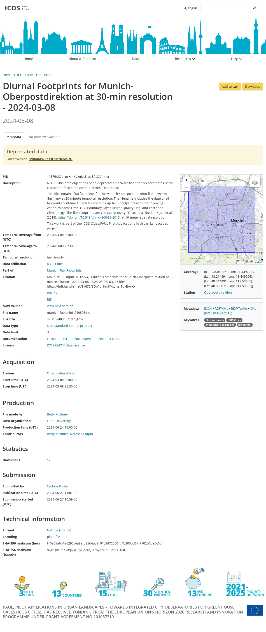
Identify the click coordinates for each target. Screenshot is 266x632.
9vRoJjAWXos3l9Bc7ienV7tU (50, 159)
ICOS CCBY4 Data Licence (66, 345)
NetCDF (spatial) (59, 530)
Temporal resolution (19, 257)
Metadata (14, 137)
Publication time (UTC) (20, 493)
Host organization (17, 421)
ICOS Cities (55, 264)
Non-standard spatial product (69, 325)
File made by (13, 414)
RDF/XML (222, 308)
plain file (53, 537)
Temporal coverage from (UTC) (22, 237)
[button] (185, 58)
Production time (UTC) (20, 427)
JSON (208, 308)
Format (8, 530)
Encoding (10, 537)
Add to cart (230, 86)
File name (10, 312)
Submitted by (13, 486)
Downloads (11, 460)
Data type (10, 325)
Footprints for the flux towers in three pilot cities (83, 339)
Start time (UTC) (15, 380)
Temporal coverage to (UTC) (20, 248)
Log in (190, 8)
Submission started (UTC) (18, 501)
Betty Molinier (57, 434)
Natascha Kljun (81, 434)
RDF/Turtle (239, 308)
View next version (60, 306)
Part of (8, 270)
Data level (10, 332)
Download (252, 86)
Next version (13, 306)
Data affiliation (14, 264)
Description (12, 183)
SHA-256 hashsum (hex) (21, 543)
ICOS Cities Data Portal (34, 75)
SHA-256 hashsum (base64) (17, 552)
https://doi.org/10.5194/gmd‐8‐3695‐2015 (89, 217)
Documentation (15, 339)
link (105, 176)
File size (9, 319)
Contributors (13, 434)
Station (8, 373)
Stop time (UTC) (15, 386)
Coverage (191, 272)
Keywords (191, 320)
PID (5, 176)
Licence (8, 345)
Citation (9, 277)
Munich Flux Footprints (64, 270)
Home (7, 75)
